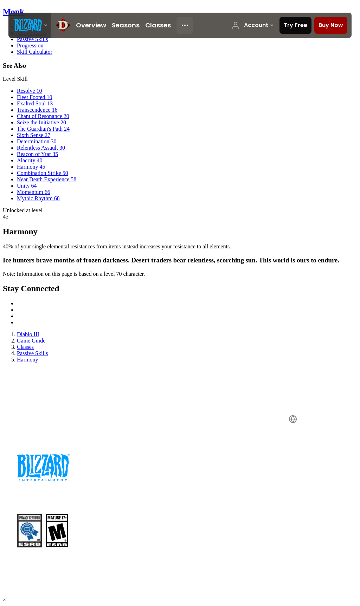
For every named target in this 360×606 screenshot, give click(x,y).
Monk (13, 11)
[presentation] (29, 25)
